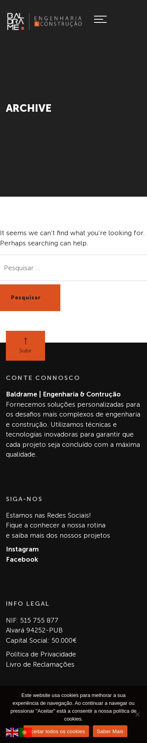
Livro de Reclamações (40, 664)
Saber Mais (110, 731)
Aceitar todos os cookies (56, 731)
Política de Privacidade (41, 654)
